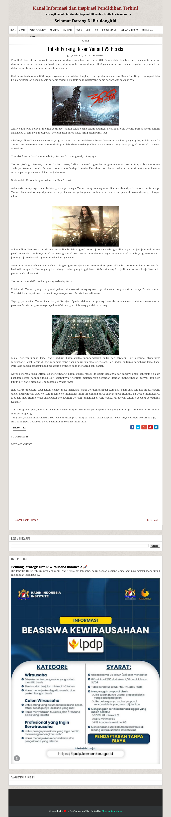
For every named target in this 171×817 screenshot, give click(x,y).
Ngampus (54, 29)
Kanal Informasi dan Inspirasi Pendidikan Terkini (85, 8)
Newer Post (21, 520)
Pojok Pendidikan (38, 29)
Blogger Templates (112, 811)
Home (13, 29)
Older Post (151, 520)
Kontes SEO (147, 29)
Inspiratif (68, 29)
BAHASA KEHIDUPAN (129, 29)
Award (22, 29)
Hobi (96, 29)
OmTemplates (77, 811)
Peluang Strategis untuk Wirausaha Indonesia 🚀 (49, 567)
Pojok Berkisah (109, 29)
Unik (88, 29)
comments (99, 55)
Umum (79, 29)
